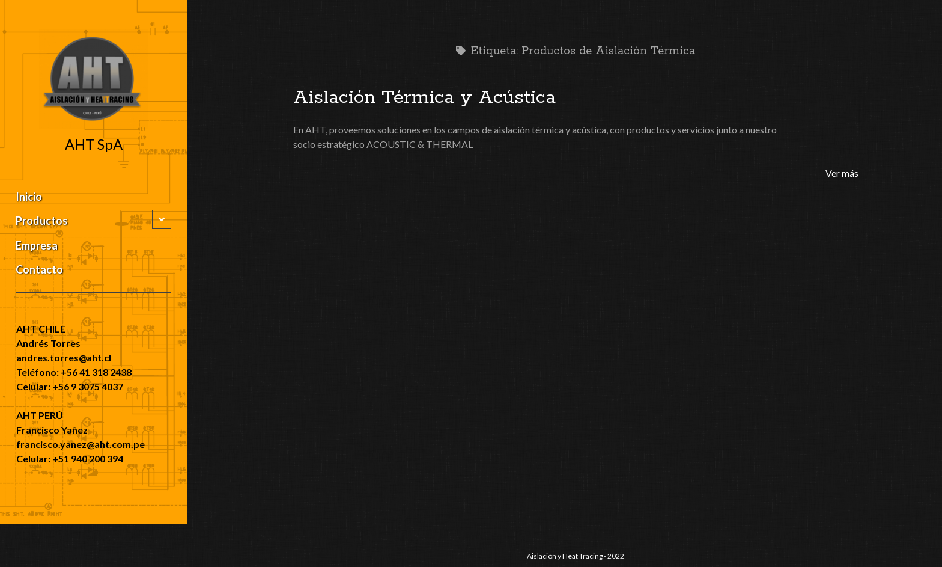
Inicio (29, 196)
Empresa (37, 245)
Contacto (39, 269)
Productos (42, 220)
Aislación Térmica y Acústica (424, 97)
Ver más (841, 173)
